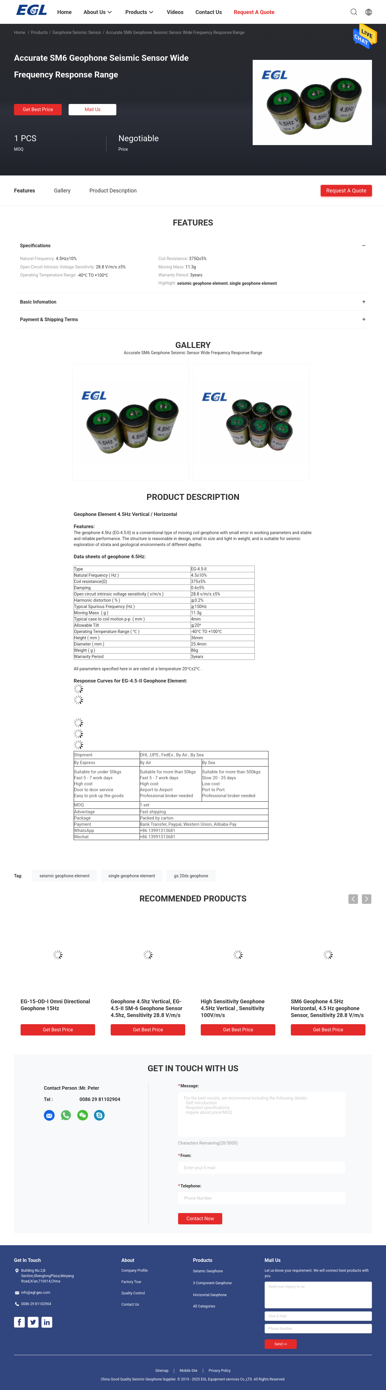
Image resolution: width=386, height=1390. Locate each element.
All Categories (204, 1306)
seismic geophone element (64, 875)
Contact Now (200, 1218)
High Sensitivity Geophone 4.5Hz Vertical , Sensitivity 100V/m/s (233, 1008)
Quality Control (133, 1293)
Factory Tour (131, 1282)
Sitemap (162, 1371)
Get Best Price (38, 109)
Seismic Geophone (208, 1271)
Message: (189, 1085)
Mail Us (93, 109)
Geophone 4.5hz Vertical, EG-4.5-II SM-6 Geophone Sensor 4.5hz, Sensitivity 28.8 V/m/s (146, 1008)
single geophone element (132, 875)
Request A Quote (346, 190)
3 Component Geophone (212, 1283)
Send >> (280, 1344)
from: (185, 1155)
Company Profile (134, 1270)
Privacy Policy (220, 1371)
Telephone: (190, 1186)
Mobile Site (188, 1371)
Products (39, 32)
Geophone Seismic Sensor (77, 32)
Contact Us (130, 1304)
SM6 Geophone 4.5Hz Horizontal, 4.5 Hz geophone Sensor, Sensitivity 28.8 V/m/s (327, 1008)
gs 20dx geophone (191, 875)
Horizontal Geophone (210, 1295)
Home (19, 32)
